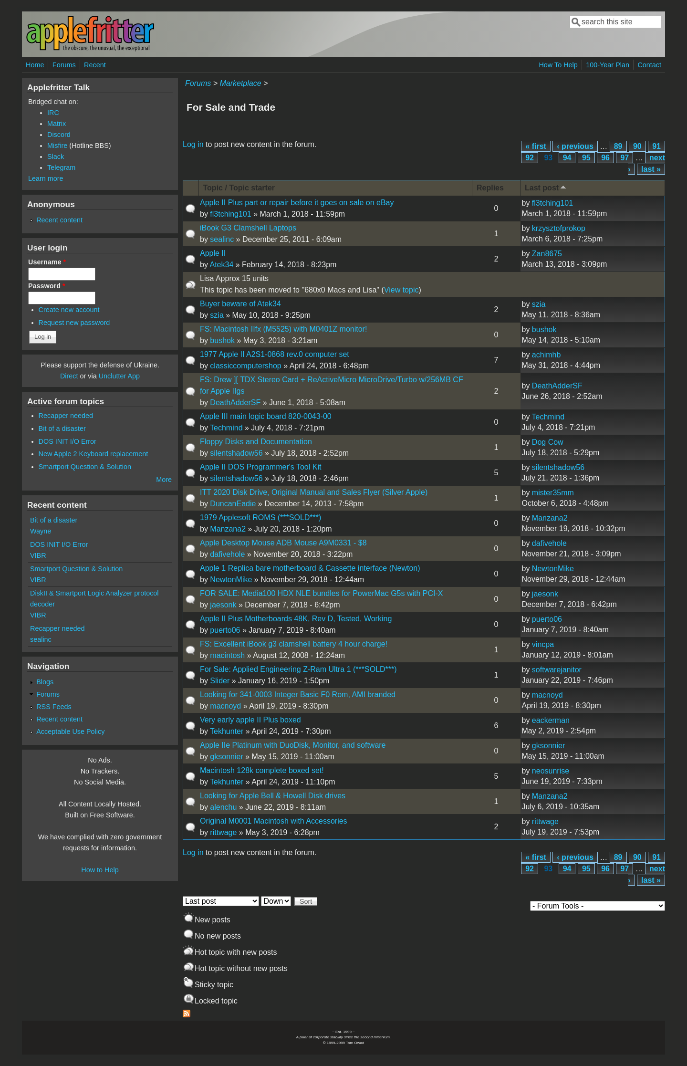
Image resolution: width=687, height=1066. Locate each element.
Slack (55, 156)
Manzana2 (228, 529)
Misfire (57, 145)
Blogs (44, 682)
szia (216, 315)
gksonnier (226, 756)
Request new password (74, 322)
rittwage (223, 832)
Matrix (56, 123)
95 (586, 158)
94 (567, 158)
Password (46, 286)
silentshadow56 (236, 453)
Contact (649, 65)
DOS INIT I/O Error (67, 441)
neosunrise (550, 771)
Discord (59, 134)
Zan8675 (547, 254)
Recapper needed (66, 415)
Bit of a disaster (62, 428)
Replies (490, 188)
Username (47, 262)
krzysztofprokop (558, 228)
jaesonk (223, 605)
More (164, 479)
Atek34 (221, 265)
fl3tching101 (230, 214)
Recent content (59, 220)
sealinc (222, 239)
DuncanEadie (233, 504)
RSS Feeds (54, 707)
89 (618, 146)
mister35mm (553, 493)
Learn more (45, 178)
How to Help (99, 870)
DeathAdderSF (235, 402)
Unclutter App (119, 376)
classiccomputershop (245, 366)
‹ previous (575, 146)
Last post (546, 187)
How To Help (558, 65)
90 (637, 146)
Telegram (61, 167)
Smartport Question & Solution (85, 466)
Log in (193, 144)
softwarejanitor (557, 670)
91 (656, 146)
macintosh (227, 655)
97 (624, 158)
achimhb (546, 355)
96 (605, 158)
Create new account (69, 310)
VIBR (38, 555)
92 (529, 158)
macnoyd (225, 706)
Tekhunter (226, 731)
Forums (64, 65)
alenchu (223, 807)
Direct (69, 376)
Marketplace (240, 83)
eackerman (551, 720)
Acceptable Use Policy (70, 731)
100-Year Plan (607, 65)
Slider (219, 681)
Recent (95, 65)
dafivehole (227, 554)
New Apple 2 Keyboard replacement (93, 454)
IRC (53, 112)
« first (535, 146)
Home (35, 65)
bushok (222, 340)
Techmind (226, 428)
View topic (401, 290)
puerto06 (225, 630)
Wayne (40, 531)
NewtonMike (231, 579)
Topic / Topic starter (239, 188)
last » (651, 169)
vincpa (543, 644)
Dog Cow (547, 442)
